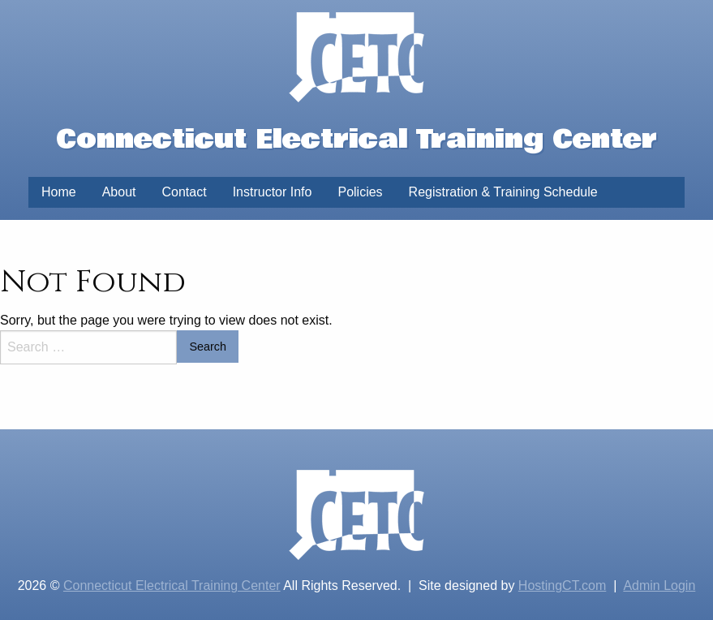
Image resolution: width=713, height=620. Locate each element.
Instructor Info (272, 192)
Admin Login (659, 585)
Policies (359, 192)
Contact (184, 192)
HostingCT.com (562, 585)
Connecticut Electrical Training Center (172, 585)
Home (58, 192)
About (119, 192)
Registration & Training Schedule (503, 192)
